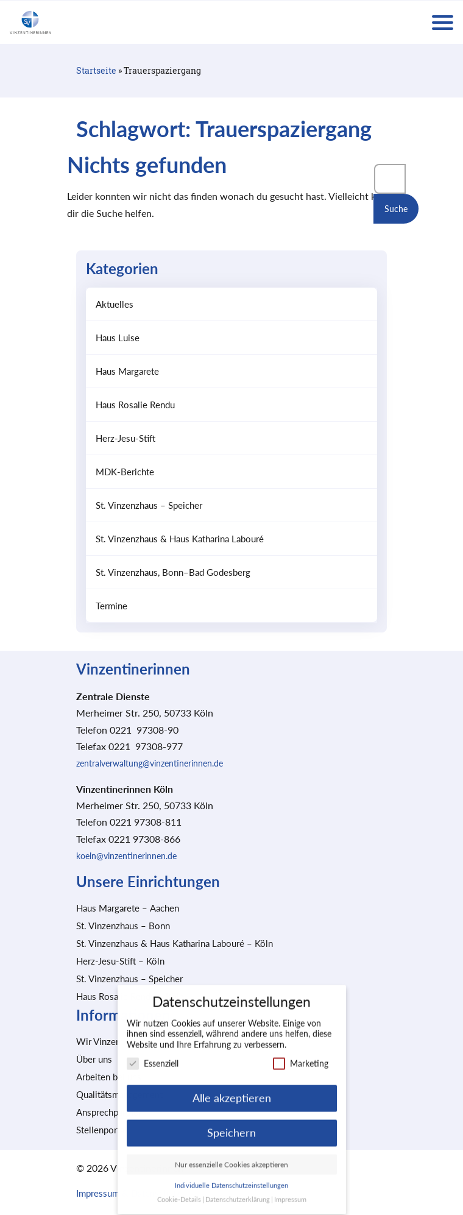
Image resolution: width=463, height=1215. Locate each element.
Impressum (290, 1191)
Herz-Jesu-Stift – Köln (120, 960)
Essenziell (152, 1055)
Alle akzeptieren (232, 1089)
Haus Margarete (127, 371)
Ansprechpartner (108, 1112)
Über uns (94, 1059)
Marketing (300, 1055)
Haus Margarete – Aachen (127, 907)
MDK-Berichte (125, 471)
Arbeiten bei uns (108, 1076)
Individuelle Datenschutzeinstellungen (231, 1177)
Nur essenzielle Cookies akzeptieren (231, 1156)
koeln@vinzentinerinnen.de (126, 856)
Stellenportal (101, 1129)
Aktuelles (114, 304)
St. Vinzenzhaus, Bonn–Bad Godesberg (173, 572)
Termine (111, 605)
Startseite (96, 70)
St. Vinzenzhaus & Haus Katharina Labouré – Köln (174, 943)
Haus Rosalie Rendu (135, 404)
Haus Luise (118, 337)
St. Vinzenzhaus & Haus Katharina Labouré (180, 538)
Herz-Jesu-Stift (125, 438)
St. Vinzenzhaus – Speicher (149, 505)
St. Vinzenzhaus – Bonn (123, 925)
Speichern (231, 1124)
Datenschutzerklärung (237, 1191)
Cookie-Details (179, 1191)
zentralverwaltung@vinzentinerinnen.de (149, 763)
